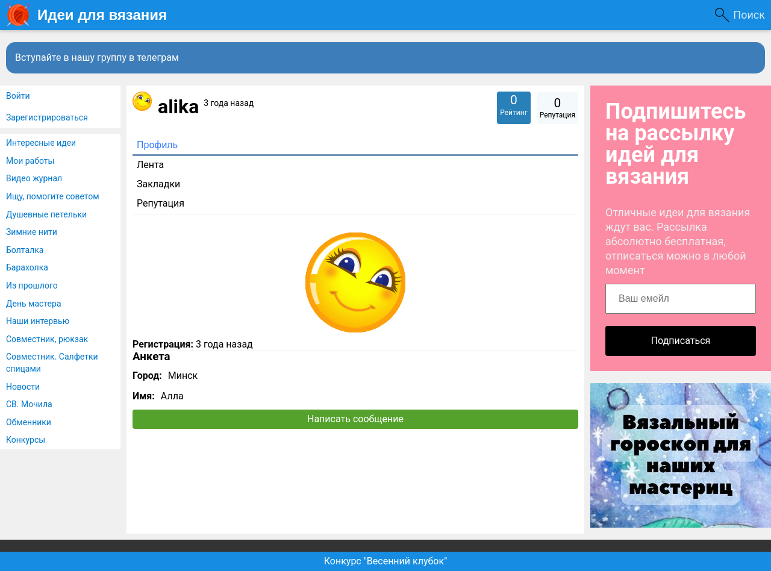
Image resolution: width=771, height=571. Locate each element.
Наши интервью (37, 321)
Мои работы (30, 161)
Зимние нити (31, 232)
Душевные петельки (46, 214)
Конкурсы (25, 440)
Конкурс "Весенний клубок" (386, 561)
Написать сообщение (355, 419)
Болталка (24, 250)
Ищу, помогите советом (52, 196)
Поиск (749, 14)
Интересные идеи (41, 143)
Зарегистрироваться (47, 117)
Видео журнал (34, 178)
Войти (18, 96)
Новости (23, 387)
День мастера (33, 303)
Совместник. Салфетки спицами (52, 362)
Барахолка (27, 267)
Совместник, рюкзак (47, 339)
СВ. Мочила (29, 404)
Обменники (28, 422)
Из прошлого (32, 285)
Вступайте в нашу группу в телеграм (97, 57)
